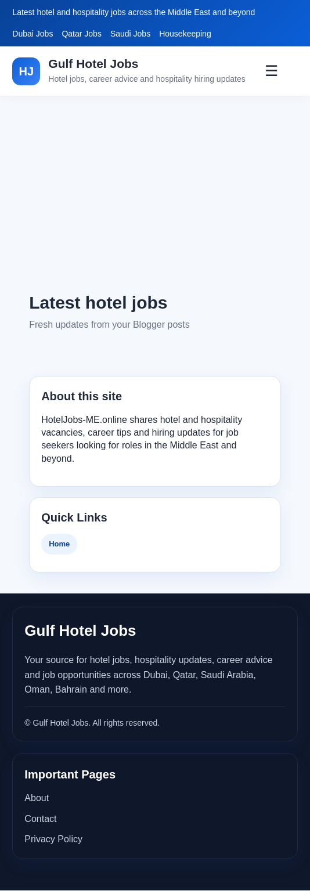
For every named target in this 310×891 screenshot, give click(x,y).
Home (59, 543)
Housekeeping (185, 33)
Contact (40, 819)
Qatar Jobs (81, 33)
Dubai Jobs (32, 33)
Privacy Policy (53, 839)
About (36, 798)
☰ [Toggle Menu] (271, 70)
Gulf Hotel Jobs (93, 63)
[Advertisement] (155, 193)
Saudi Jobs (130, 33)
